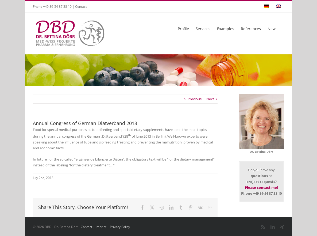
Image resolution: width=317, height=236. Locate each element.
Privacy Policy (120, 227)
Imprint (101, 227)
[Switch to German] (266, 7)
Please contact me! (261, 187)
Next (210, 99)
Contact (81, 6)
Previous (195, 99)
